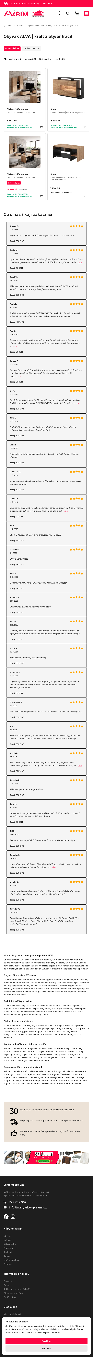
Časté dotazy (10, 1297)
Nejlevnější (45, 59)
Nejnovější (30, 59)
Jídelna (7, 1256)
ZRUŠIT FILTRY (31, 48)
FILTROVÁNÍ (12, 49)
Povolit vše (46, 1341)
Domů (8, 25)
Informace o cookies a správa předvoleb (41, 1332)
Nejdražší (60, 59)
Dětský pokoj (10, 1244)
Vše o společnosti (12, 1314)
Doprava (8, 1281)
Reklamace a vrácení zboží (17, 1289)
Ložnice (7, 1240)
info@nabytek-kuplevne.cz (28, 1207)
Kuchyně (8, 1252)
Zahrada (8, 1264)
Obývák (19, 25)
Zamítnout (46, 1348)
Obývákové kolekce (35, 25)
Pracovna (8, 1248)
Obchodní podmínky (13, 1293)
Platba (7, 1285)
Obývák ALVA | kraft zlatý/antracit (63, 25)
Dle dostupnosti (12, 59)
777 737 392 (17, 1202)
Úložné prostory (11, 1260)
